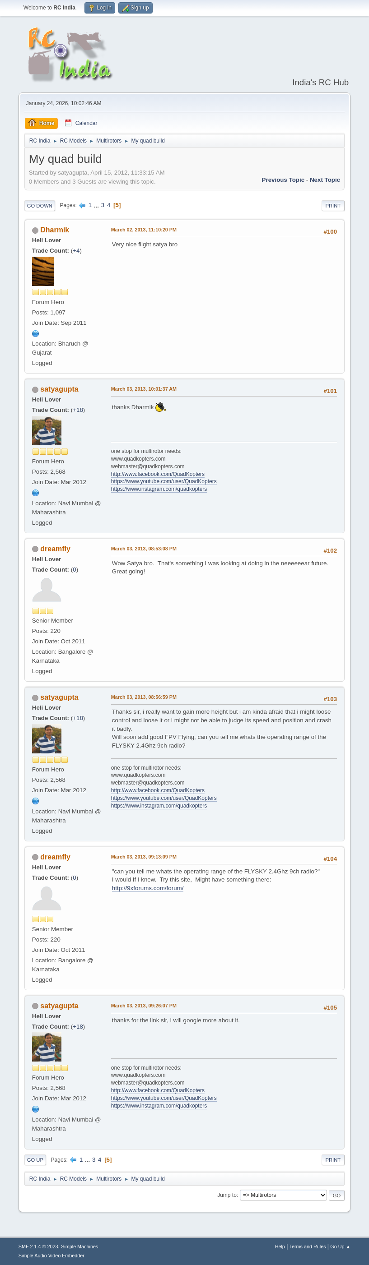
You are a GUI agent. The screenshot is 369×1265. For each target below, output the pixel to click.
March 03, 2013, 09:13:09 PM (144, 856)
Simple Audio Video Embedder (51, 1255)
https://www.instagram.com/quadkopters (159, 489)
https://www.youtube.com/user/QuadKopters (164, 481)
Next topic (325, 179)
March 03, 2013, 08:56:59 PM (144, 697)
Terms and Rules (308, 1246)
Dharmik (54, 230)
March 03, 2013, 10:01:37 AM (144, 389)
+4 (76, 250)
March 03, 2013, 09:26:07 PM (144, 1005)
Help (280, 1246)
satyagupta (59, 389)
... (97, 205)
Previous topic (283, 179)
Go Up (35, 1160)
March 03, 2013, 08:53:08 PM (144, 548)
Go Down (39, 205)
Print (333, 205)
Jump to (227, 1195)
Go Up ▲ (340, 1246)
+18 (78, 409)
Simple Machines (79, 1246)
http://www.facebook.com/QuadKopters (158, 474)
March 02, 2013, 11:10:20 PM (144, 229)
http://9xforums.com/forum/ (148, 888)
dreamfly (55, 549)
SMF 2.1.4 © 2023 (38, 1246)
